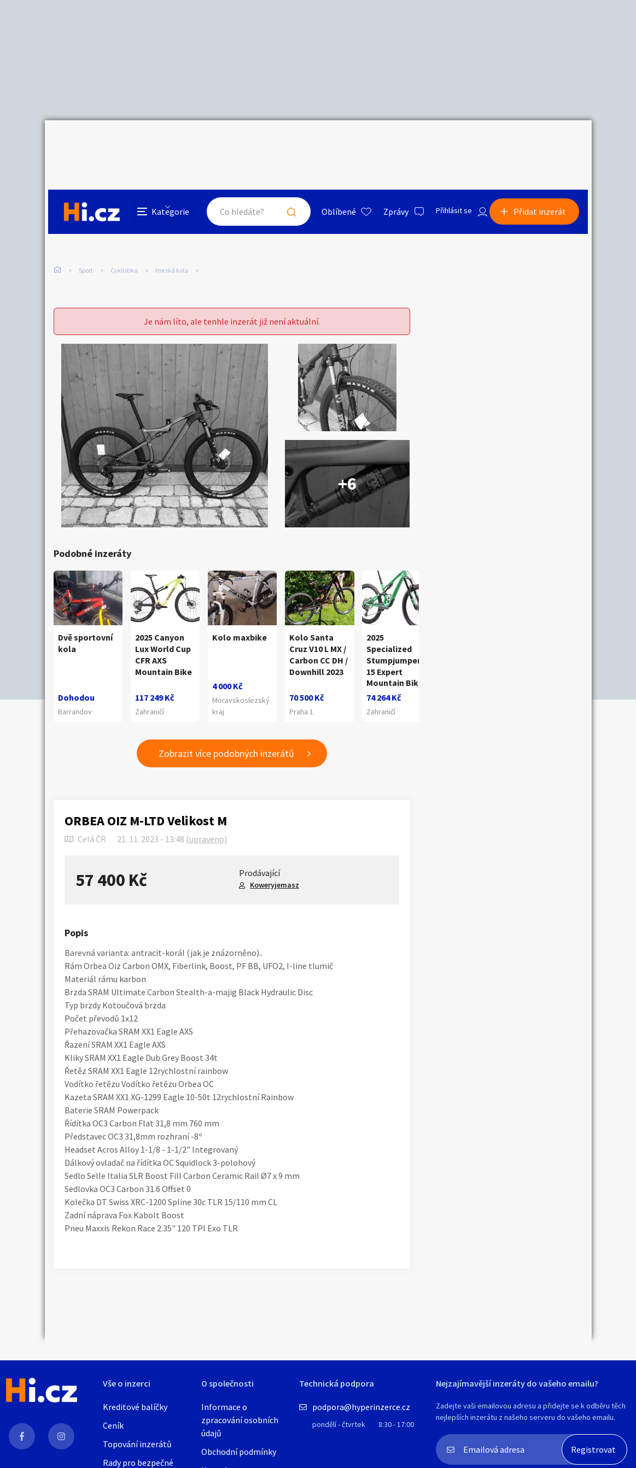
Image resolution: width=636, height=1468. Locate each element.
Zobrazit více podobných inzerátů (226, 735)
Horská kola (171, 223)
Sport (86, 223)
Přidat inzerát (543, 144)
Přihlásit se (444, 144)
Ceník (113, 1425)
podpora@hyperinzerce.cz (361, 1406)
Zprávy (383, 144)
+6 (347, 455)
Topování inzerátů (137, 1443)
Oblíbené (326, 144)
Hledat (279, 144)
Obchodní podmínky (238, 1451)
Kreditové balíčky (135, 1406)
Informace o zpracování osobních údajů (239, 1419)
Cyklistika (124, 223)
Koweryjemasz (274, 867)
